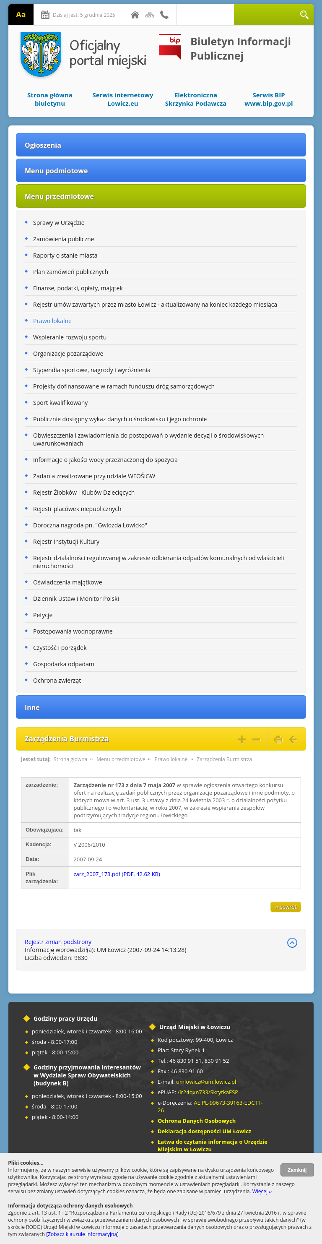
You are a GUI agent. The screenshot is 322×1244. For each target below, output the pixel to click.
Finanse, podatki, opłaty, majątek (78, 288)
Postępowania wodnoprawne (73, 631)
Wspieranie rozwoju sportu (69, 337)
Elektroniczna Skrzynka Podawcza (196, 99)
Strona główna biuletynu (50, 99)
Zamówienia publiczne (63, 239)
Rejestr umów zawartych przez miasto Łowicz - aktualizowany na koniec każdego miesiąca (155, 304)
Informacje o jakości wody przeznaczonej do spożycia (105, 460)
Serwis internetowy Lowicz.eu (122, 99)
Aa (21, 14)
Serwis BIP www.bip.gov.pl (268, 99)
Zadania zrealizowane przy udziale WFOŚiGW (94, 476)
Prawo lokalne (52, 321)
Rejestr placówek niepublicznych (77, 509)
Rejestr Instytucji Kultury (66, 541)
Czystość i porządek (60, 648)
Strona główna (70, 759)
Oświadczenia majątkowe (67, 582)
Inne (32, 707)
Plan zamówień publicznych (70, 272)
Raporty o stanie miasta (65, 255)
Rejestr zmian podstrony (58, 942)
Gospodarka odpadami (64, 664)
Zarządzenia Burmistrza (224, 759)
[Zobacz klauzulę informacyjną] (82, 1234)
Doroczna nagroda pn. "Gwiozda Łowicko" (90, 525)
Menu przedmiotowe (59, 196)
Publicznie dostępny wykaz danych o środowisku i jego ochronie (120, 419)
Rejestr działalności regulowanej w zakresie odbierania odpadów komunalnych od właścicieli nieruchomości (158, 562)
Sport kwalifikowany (60, 403)
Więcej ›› (262, 1191)
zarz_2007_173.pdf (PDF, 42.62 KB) (116, 874)
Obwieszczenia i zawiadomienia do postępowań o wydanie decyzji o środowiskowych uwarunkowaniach (148, 439)
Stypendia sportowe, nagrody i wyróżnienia (92, 370)
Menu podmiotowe (56, 170)
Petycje (42, 615)
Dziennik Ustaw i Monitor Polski (76, 598)
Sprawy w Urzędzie (59, 223)
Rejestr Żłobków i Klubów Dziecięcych (84, 492)
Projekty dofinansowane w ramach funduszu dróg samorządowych (124, 386)
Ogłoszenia (43, 145)
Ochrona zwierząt (57, 680)
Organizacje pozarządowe (68, 353)
